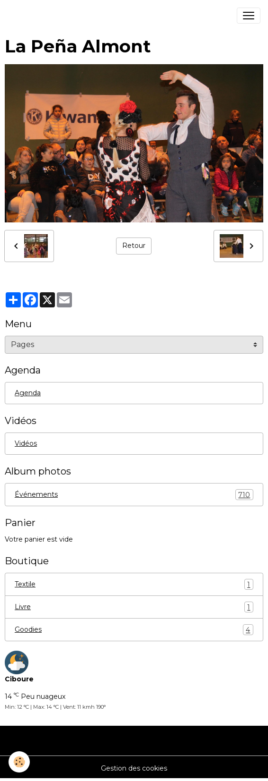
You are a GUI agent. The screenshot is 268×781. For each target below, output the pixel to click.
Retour (133, 245)
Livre (134, 607)
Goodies (134, 629)
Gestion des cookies (134, 768)
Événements (134, 494)
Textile (134, 584)
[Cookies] (19, 762)
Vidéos (26, 443)
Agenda (28, 393)
